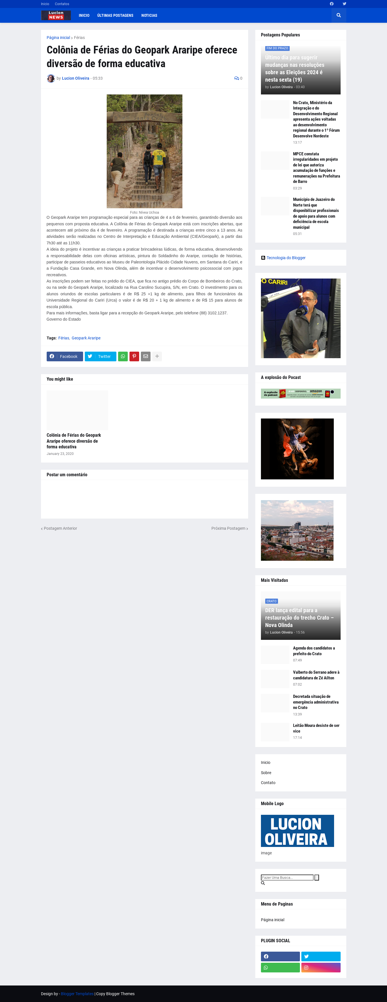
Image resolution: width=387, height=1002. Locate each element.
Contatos (62, 4)
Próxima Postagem (228, 528)
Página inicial (58, 38)
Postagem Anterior (60, 528)
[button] (339, 15)
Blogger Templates (77, 993)
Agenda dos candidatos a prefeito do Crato (314, 651)
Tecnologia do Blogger (283, 257)
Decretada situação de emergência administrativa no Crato (316, 702)
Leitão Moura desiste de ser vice (316, 728)
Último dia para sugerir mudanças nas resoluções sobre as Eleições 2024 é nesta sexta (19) (294, 68)
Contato (268, 782)
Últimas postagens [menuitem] (115, 15)
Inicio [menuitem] (84, 15)
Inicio (45, 4)
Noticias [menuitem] (149, 15)
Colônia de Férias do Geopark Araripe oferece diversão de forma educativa (74, 441)
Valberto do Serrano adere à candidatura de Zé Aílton (316, 675)
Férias (79, 38)
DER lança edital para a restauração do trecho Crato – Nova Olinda (299, 617)
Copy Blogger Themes (115, 993)
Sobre (266, 772)
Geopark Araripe (86, 338)
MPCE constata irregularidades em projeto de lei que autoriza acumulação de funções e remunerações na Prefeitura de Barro (316, 167)
